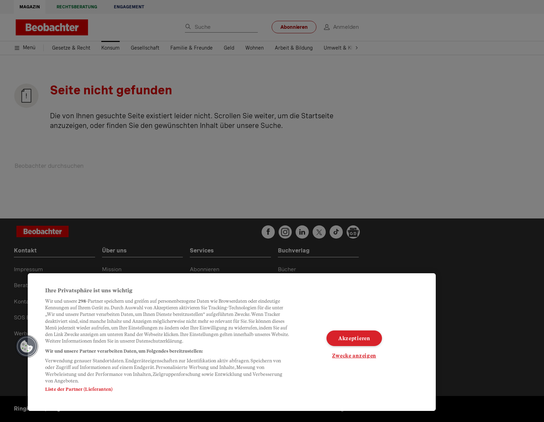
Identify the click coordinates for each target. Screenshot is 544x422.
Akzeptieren (354, 338)
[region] (232, 342)
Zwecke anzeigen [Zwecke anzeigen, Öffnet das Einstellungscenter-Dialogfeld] (354, 356)
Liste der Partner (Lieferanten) (78, 389)
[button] (27, 346)
